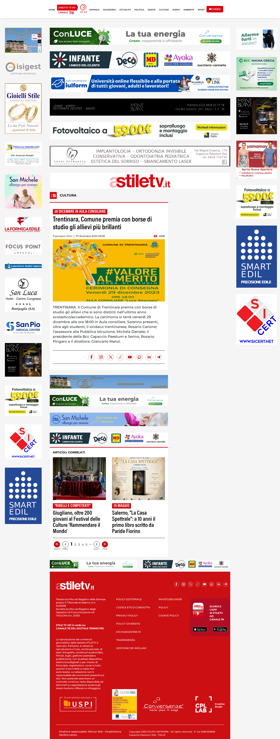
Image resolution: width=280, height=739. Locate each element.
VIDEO (215, 9)
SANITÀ (151, 10)
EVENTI (176, 10)
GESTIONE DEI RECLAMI (131, 648)
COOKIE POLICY (169, 615)
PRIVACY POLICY (127, 615)
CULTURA (164, 10)
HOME (52, 10)
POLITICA (139, 10)
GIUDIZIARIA (109, 10)
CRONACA (94, 10)
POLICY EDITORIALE (129, 599)
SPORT (201, 10)
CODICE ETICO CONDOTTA (133, 607)
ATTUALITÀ (125, 10)
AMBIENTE (188, 10)
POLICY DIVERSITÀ (128, 623)
